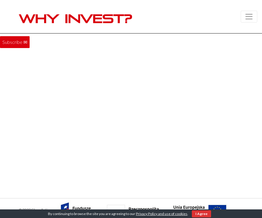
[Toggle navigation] (249, 17)
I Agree (201, 213)
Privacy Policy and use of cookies (161, 213)
